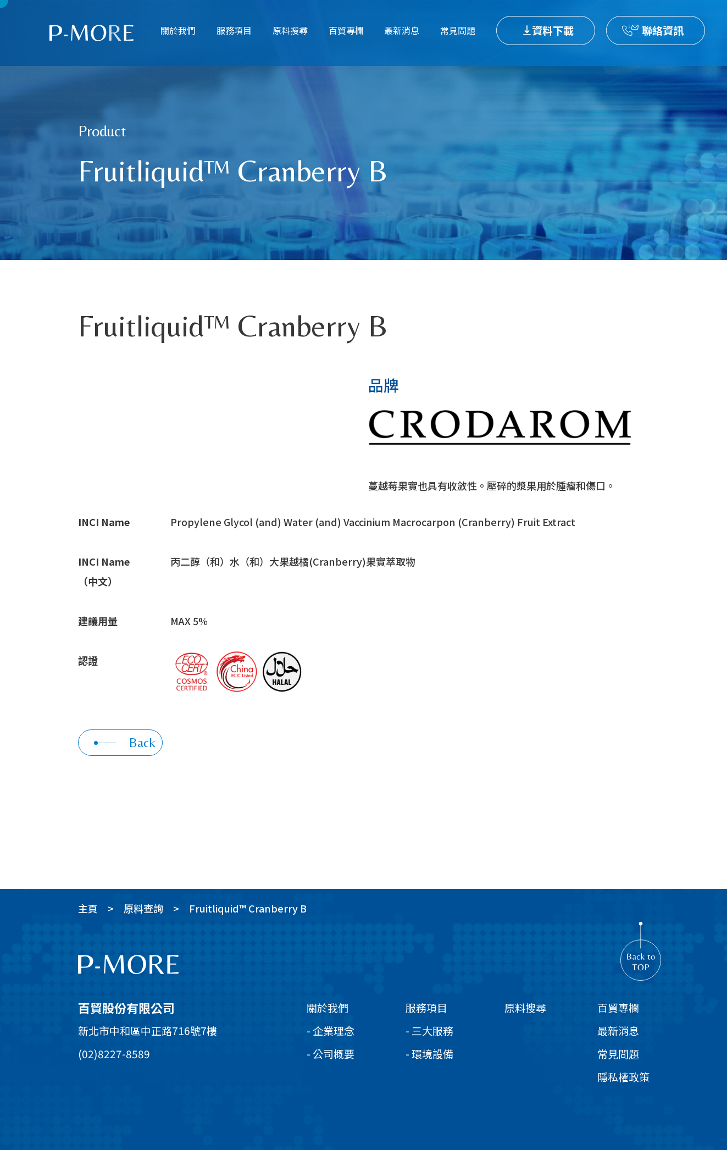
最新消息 (401, 30)
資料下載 (553, 30)
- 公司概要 (330, 1053)
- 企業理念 (330, 1030)
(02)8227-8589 (114, 1053)
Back (125, 742)
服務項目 (234, 30)
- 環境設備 (429, 1053)
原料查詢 (143, 908)
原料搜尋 (290, 30)
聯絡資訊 (663, 30)
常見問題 (457, 30)
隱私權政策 (623, 1076)
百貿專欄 (346, 30)
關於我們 (178, 30)
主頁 (88, 908)
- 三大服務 (429, 1030)
